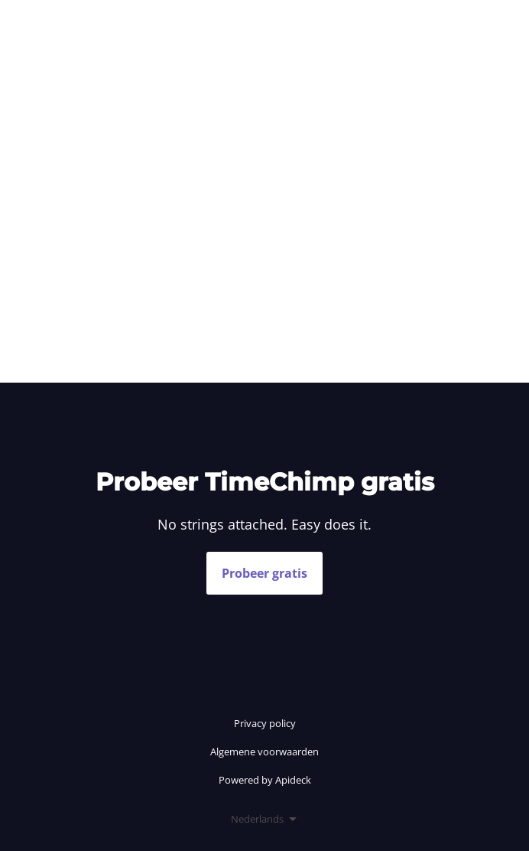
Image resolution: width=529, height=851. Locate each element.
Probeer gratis (264, 573)
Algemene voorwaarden (264, 751)
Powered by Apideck (265, 780)
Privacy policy (265, 723)
